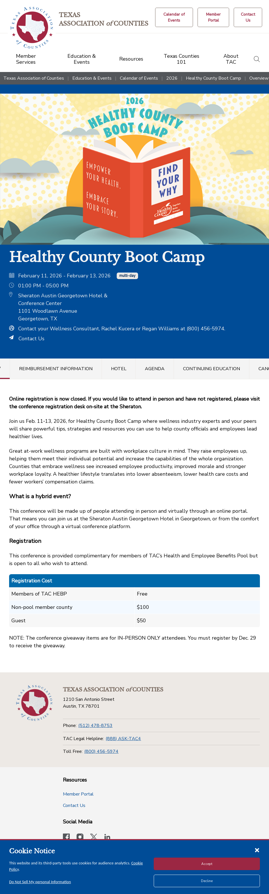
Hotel (118, 369)
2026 (172, 78)
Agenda (155, 369)
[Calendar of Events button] (174, 17)
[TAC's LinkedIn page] (107, 838)
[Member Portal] (213, 17)
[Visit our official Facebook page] (66, 838)
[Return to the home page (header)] (32, 28)
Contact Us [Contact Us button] (74, 805)
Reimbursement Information (56, 369)
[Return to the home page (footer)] (34, 703)
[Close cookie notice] (257, 850)
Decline (207, 881)
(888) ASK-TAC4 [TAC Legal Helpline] (123, 739)
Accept (206, 864)
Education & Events (92, 78)
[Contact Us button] (248, 17)
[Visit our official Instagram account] (80, 838)
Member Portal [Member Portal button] (78, 794)
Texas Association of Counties (33, 78)
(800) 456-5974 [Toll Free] (101, 751)
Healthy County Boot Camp (213, 78)
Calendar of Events (139, 78)
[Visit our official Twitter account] (93, 838)
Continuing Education (211, 369)
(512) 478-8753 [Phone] (95, 725)
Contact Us (26, 338)
